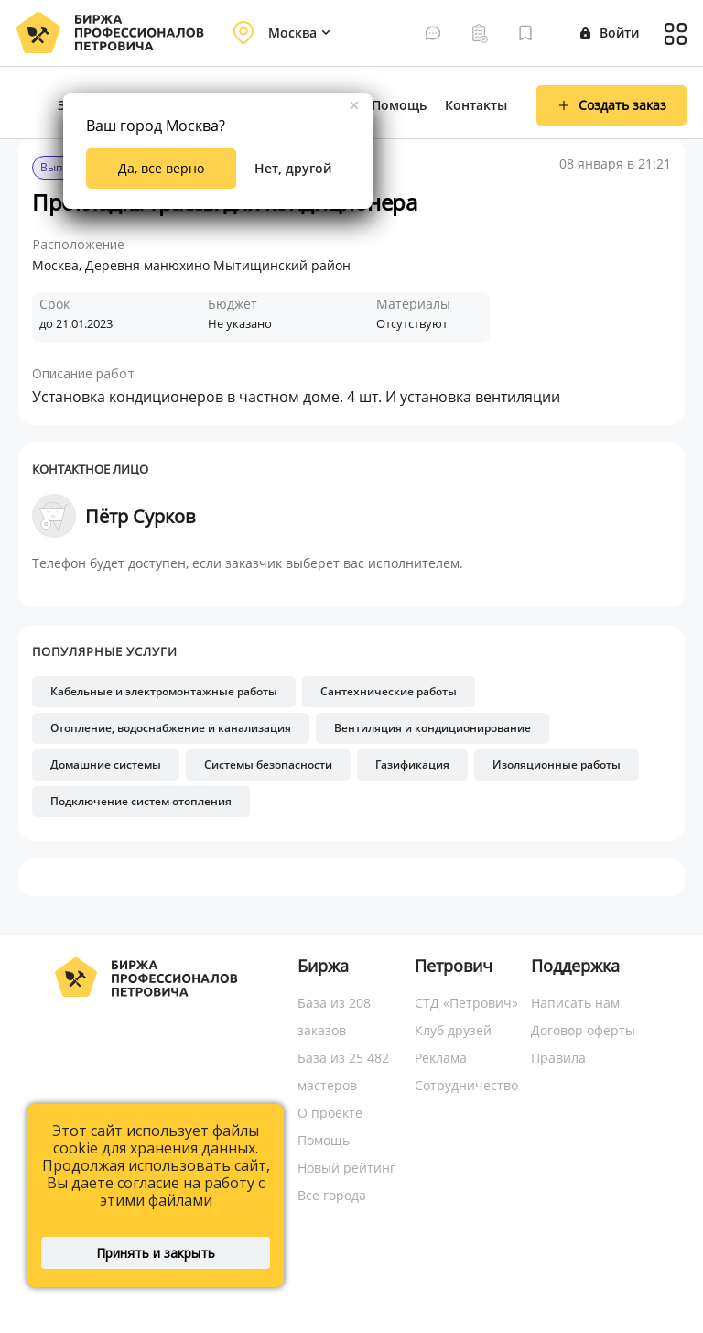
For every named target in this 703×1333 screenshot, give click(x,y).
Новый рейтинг (346, 1167)
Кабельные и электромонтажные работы (163, 691)
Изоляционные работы (556, 764)
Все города (331, 1195)
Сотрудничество (466, 1085)
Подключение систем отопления (141, 801)
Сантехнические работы (388, 691)
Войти (609, 32)
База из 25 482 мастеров (343, 1071)
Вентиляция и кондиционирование (432, 728)
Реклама (441, 1057)
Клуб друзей (453, 1030)
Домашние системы (105, 764)
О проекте (329, 1112)
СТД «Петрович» (466, 1002)
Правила (558, 1057)
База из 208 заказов (334, 1016)
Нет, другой (292, 168)
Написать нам (575, 1002)
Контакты (476, 105)
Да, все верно (161, 168)
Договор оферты (583, 1030)
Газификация (412, 764)
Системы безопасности (268, 764)
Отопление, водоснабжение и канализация (170, 728)
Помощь (399, 105)
